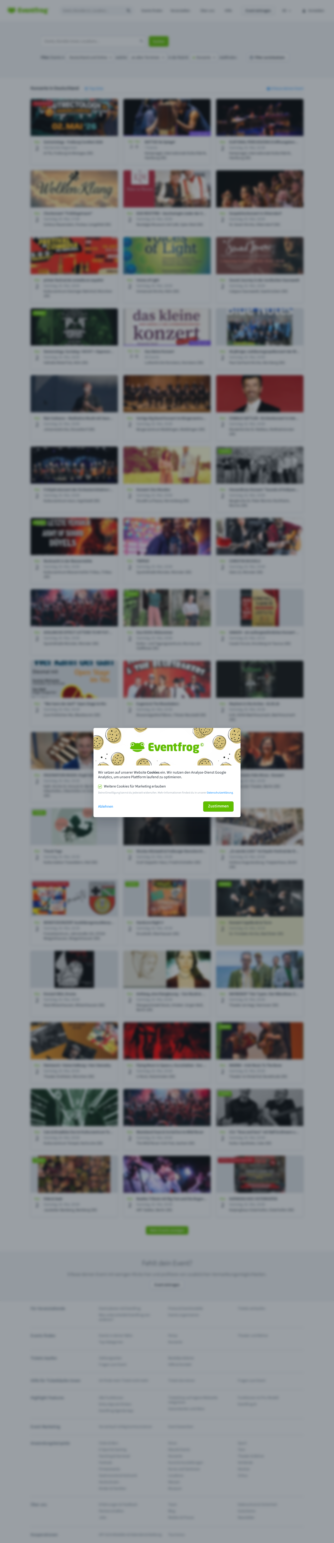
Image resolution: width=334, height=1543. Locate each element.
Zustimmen (218, 806)
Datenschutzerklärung (220, 793)
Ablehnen (105, 806)
